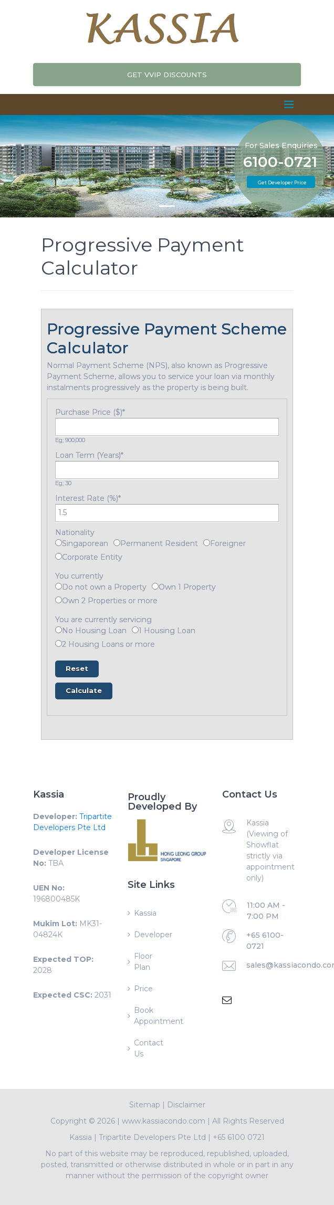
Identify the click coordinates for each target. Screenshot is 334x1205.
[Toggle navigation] (289, 104)
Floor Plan (143, 961)
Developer (150, 934)
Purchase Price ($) (90, 412)
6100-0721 (280, 162)
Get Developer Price (282, 182)
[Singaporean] (58, 542)
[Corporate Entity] (58, 556)
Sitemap (144, 1104)
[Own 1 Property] (155, 586)
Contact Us (148, 1048)
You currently (79, 576)
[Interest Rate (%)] (167, 513)
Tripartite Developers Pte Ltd (152, 1137)
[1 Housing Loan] (135, 629)
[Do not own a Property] (58, 586)
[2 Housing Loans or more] (58, 643)
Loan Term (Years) (89, 455)
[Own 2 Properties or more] (58, 599)
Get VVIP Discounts (167, 74)
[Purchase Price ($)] (167, 427)
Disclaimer (186, 1104)
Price (143, 988)
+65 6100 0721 (239, 1137)
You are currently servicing (103, 619)
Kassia (145, 913)
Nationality (75, 532)
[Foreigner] (206, 542)
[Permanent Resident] (116, 542)
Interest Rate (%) (88, 498)
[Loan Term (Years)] (167, 470)
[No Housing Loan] (58, 629)
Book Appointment (150, 1015)
